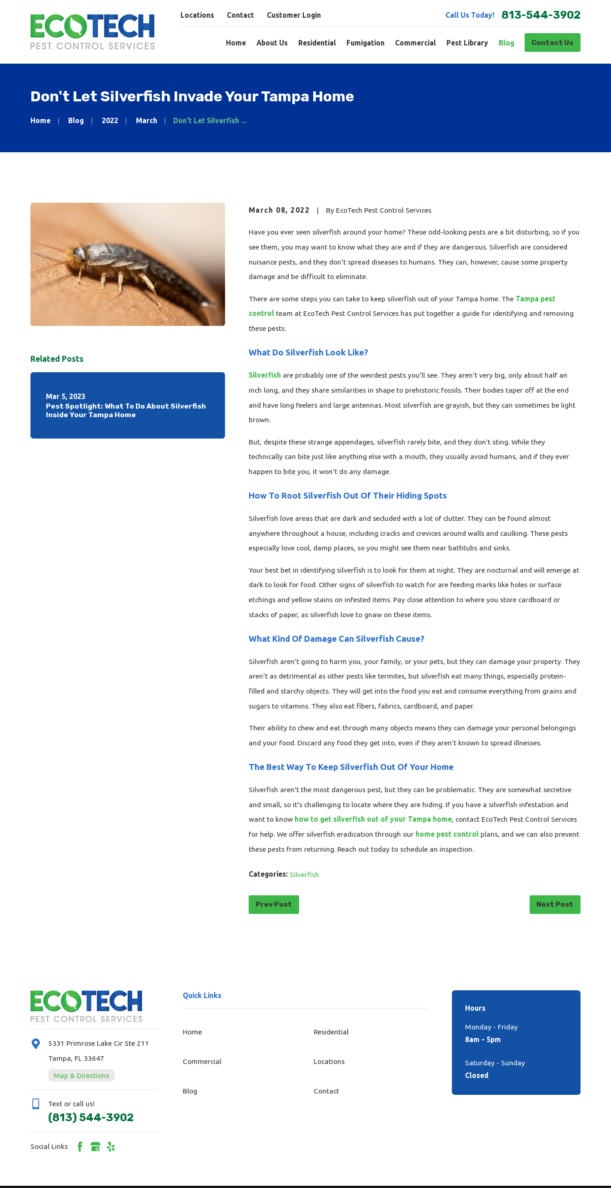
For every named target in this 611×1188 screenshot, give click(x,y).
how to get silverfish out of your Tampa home (373, 819)
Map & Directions (81, 1075)
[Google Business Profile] (95, 1147)
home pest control (447, 834)
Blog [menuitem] (506, 43)
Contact (240, 15)
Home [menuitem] (236, 43)
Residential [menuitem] (317, 43)
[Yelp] (111, 1147)
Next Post (554, 904)
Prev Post (273, 904)
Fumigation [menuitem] (365, 43)
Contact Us (552, 42)
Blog (190, 1091)
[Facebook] (80, 1147)
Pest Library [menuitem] (467, 43)
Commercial (202, 1061)
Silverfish (265, 375)
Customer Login (294, 15)
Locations (197, 15)
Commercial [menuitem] (415, 43)
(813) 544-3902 (91, 1117)
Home (192, 1032)
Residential (331, 1032)
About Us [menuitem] (272, 43)
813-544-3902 (541, 15)
